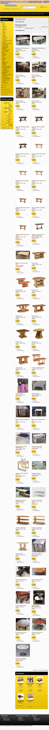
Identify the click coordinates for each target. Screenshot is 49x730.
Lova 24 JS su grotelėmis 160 (21, 701)
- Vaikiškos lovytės (5, 70)
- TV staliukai (4, 69)
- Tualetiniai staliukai (6, 67)
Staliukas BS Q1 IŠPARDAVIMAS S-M (38, 420)
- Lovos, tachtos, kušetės (7, 40)
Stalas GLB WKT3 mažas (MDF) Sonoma (22, 181)
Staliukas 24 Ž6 (19, 341)
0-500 (10, 104)
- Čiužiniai (4, 28)
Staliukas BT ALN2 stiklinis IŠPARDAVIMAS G (21, 447)
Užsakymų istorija (36, 718)
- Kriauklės (4, 36)
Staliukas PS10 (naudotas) (21, 579)
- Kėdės (3, 33)
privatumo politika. (4, 3)
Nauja (10, 109)
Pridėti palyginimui (20, 57)
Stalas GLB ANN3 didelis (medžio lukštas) (22, 127)
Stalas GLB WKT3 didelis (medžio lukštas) (39, 154)
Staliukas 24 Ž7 (35, 341)
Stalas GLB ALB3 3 (19, 101)
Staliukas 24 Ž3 (19, 315)
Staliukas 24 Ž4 (35, 315)
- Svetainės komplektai (6, 66)
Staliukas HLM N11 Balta (37, 446)
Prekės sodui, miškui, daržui (31, 13)
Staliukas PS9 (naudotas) (21, 605)
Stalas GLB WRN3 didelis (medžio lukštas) (23, 208)
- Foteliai (3, 30)
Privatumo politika (6, 720)
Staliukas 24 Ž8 (19, 367)
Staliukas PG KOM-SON (20, 527)
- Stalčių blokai (5, 62)
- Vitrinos (3, 81)
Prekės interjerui (40, 13)
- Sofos (3, 56)
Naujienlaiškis (36, 720)
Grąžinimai (20, 718)
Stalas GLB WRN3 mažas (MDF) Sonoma (38, 208)
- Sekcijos (4, 55)
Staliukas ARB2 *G (35, 393)
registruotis (18, 8)
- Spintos (3, 59)
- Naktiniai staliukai (5, 49)
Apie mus (5, 717)
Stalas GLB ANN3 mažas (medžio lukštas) (22, 154)
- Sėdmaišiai (4, 54)
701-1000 (10, 107)
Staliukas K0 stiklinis (36, 473)
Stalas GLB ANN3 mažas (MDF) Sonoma (38, 127)
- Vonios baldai (5, 82)
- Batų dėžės (4, 26)
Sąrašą (19, 26)
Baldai (1, 13)
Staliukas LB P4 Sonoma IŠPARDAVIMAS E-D (21, 501)
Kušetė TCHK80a (30, 700)
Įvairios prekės (6, 13)
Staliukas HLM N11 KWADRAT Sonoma (22, 474)
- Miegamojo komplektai (6, 43)
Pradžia (16, 19)
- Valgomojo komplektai (6, 74)
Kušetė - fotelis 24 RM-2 (39, 684)
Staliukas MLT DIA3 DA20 (37, 500)
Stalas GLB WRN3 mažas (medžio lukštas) (22, 235)
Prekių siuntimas (6, 718)
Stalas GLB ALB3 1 (19, 75)
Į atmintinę (19, 56)
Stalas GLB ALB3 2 (36, 75)
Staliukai (23, 19)
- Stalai (3, 61)
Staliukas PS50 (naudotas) (37, 579)
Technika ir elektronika (19, 13)
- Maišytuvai (4, 41)
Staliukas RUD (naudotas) (21, 632)
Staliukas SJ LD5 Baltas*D (21, 658)
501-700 (10, 105)
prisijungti (11, 8)
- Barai (3, 25)
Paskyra (34, 717)
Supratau (46, 1)
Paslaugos (12, 13)
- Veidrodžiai (4, 75)
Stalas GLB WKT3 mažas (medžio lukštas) (38, 181)
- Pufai (3, 52)
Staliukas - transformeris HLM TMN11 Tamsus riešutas (38, 235)
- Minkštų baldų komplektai (5, 48)
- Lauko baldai (4, 37)
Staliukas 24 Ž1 (35, 263)
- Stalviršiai (4, 65)
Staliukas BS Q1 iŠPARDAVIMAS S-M (22, 420)
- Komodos (4, 35)
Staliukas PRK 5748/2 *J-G (37, 553)
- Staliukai (4, 63)
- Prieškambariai (5, 51)
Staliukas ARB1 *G (19, 393)
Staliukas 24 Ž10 (19, 290)
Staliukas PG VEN (19, 553)
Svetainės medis (21, 720)
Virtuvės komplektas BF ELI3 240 (30, 684)
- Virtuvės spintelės (5, 80)
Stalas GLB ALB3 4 (36, 101)
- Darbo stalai (4, 29)
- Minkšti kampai (5, 46)
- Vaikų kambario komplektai (5, 73)
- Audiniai (3, 23)
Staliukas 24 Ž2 (35, 290)
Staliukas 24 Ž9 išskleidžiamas (38, 367)
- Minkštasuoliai (5, 44)
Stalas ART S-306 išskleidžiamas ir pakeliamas (22, 49)
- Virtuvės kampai (5, 77)
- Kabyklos (4, 32)
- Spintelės (4, 58)
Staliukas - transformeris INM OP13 (22, 264)
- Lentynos (4, 39)
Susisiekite (20, 717)
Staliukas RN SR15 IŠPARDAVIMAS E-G (36, 606)
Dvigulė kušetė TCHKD (21, 684)
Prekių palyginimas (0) (19, 30)
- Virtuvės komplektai (6, 78)
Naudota (10, 110)
